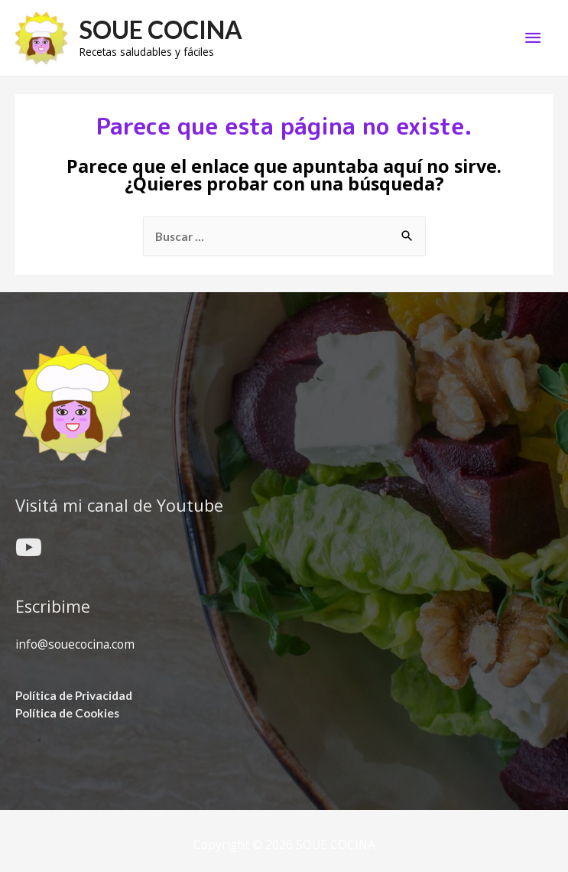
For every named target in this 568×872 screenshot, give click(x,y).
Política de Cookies (67, 713)
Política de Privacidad (73, 695)
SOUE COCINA (161, 29)
